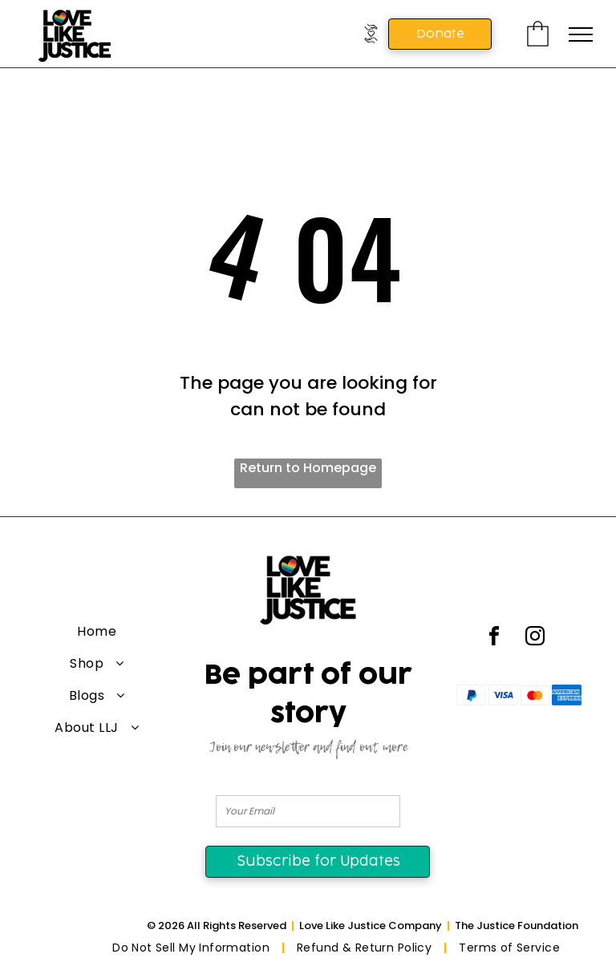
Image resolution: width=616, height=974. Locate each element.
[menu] (581, 34)
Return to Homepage (308, 468)
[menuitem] (97, 632)
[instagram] (535, 638)
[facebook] (494, 638)
